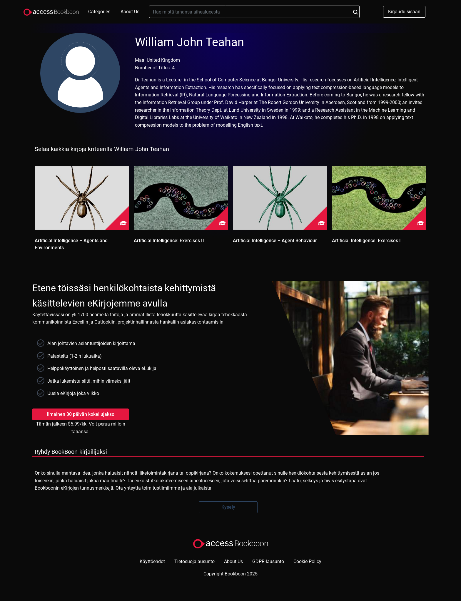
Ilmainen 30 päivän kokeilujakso (80, 414)
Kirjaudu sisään (404, 11)
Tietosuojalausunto (194, 561)
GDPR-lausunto (268, 561)
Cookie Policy (307, 561)
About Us (130, 11)
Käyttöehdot (152, 561)
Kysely (228, 507)
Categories (99, 11)
